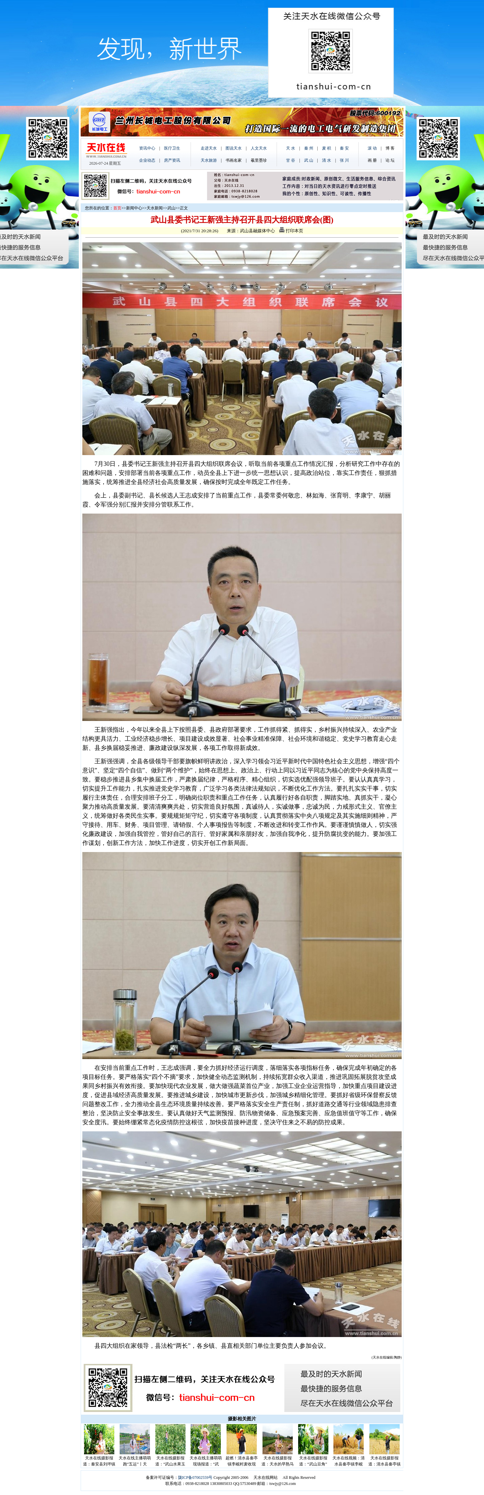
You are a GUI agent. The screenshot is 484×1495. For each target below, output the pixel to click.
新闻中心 (134, 208)
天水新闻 (155, 208)
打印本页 (291, 230)
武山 (171, 208)
